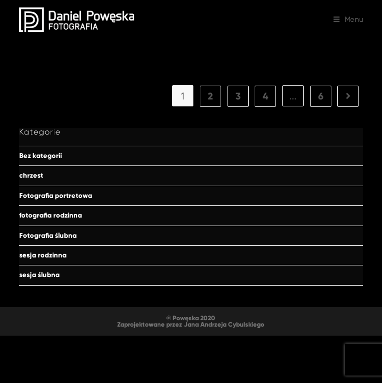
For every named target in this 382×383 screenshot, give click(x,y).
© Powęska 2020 (190, 318)
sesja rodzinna (43, 255)
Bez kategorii (40, 156)
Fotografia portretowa (55, 196)
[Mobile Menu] (348, 19)
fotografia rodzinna (50, 215)
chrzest (31, 175)
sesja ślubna (39, 275)
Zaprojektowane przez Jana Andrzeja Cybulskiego (190, 324)
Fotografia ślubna (48, 235)
